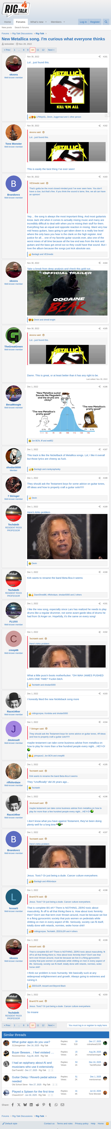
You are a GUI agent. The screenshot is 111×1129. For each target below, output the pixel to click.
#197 (105, 832)
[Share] (99, 57)
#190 (105, 572)
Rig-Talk (44, 1045)
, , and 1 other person (58, 117)
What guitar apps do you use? (31, 1042)
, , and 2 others (58, 595)
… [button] (19, 50)
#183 (105, 177)
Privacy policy (81, 1123)
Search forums (22, 27)
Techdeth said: (36, 638)
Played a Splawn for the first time (33, 1091)
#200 (105, 995)
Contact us (49, 1123)
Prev (8, 50)
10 (32, 50)
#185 (105, 328)
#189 (105, 507)
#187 (105, 449)
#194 (105, 722)
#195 (105, 764)
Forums (20, 21)
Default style (9, 1123)
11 (38, 50)
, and (42, 441)
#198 (105, 890)
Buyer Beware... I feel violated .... (33, 1052)
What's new (36, 21)
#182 (105, 126)
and (42, 254)
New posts (7, 27)
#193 (105, 693)
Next (50, 50)
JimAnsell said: (36, 803)
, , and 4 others (56, 931)
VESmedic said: (37, 183)
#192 (105, 632)
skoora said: (35, 132)
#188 (105, 478)
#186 (105, 387)
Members (56, 21)
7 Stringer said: (36, 728)
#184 (105, 263)
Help (93, 1123)
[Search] (106, 22)
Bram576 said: (36, 896)
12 (43, 50)
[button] (46, 22)
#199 (105, 940)
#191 (105, 603)
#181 (105, 57)
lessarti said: (35, 946)
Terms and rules (65, 1123)
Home (7, 21)
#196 (105, 796)
